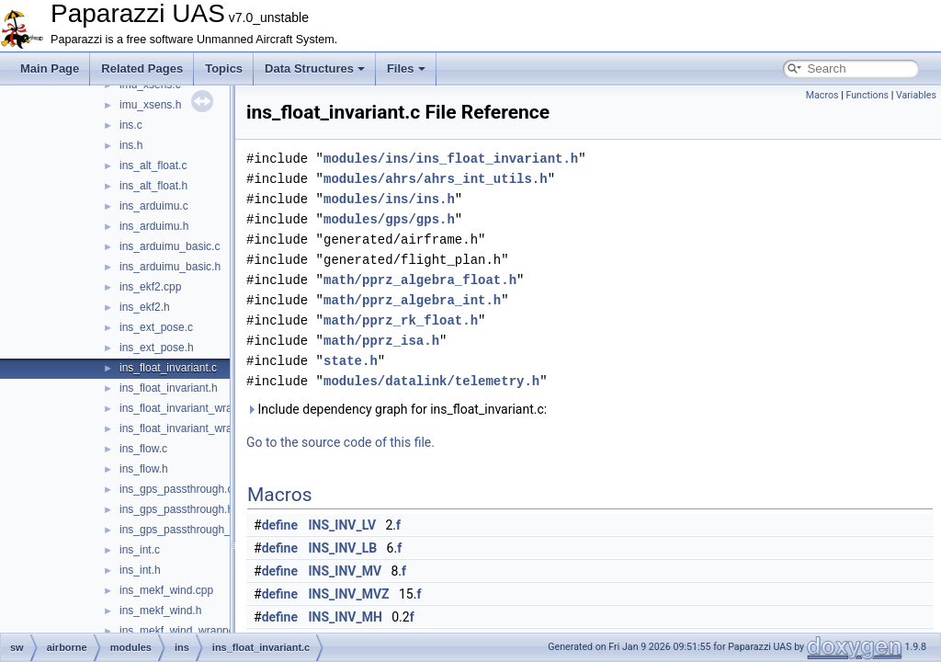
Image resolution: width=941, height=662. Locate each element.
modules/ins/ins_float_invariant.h (450, 158)
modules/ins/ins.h (389, 199)
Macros (822, 95)
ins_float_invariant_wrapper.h (191, 428)
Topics (224, 68)
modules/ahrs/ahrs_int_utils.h (435, 179)
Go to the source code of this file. (340, 442)
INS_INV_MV (345, 571)
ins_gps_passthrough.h (176, 509)
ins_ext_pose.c (156, 327)
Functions (867, 95)
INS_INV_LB (343, 548)
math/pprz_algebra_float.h (419, 280)
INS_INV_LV (343, 525)
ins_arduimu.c (153, 206)
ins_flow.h (143, 468)
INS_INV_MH (345, 617)
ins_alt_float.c (153, 165)
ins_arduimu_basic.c (169, 246)
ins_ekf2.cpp (150, 286)
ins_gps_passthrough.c (175, 489)
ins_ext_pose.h (156, 347)
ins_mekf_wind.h (160, 610)
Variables (916, 95)
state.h (350, 361)
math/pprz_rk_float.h (400, 320)
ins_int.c (139, 549)
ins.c (130, 125)
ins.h (130, 145)
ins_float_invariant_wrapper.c (190, 408)
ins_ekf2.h (144, 307)
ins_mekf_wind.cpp (166, 590)
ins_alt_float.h (153, 185)
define (280, 525)
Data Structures (315, 68)
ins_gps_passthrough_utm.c (188, 529)
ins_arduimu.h (153, 226)
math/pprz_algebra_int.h (412, 300)
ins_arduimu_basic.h (170, 266)
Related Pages (142, 68)
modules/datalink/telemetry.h (431, 381)
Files (406, 68)
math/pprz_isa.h (381, 340)
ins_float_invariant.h (168, 388)
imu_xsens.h (150, 104)
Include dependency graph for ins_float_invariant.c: (396, 409)
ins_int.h (140, 570)
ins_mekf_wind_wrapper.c (182, 630)
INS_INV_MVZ (349, 594)
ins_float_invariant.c (168, 367)
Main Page (49, 68)
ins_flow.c (143, 448)
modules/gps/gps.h (389, 219)
